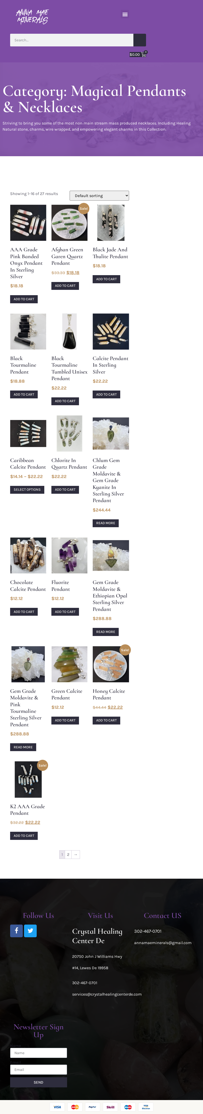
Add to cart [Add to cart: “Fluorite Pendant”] (65, 612)
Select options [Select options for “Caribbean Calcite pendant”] (27, 489)
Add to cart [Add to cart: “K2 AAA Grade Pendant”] (24, 836)
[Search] (139, 40)
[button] (125, 14)
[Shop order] (99, 196)
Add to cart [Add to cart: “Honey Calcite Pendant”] (106, 720)
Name (15, 1046)
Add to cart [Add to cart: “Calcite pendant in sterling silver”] (106, 394)
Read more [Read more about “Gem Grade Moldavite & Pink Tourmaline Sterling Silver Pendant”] (23, 747)
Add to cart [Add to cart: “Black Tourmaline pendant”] (24, 394)
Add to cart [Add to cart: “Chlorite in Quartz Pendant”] (65, 489)
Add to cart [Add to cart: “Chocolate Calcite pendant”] (24, 612)
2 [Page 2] (68, 854)
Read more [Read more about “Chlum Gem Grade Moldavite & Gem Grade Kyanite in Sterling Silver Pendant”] (105, 523)
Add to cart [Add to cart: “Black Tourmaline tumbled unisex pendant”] (65, 401)
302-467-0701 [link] (84, 982)
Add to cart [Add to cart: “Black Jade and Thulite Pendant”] (106, 279)
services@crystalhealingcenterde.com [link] (107, 994)
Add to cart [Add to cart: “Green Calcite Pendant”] (65, 720)
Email (15, 1062)
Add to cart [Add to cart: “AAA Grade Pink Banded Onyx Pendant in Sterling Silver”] (24, 299)
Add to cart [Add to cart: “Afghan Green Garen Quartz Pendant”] (65, 286)
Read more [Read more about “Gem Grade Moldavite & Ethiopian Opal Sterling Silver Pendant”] (105, 632)
